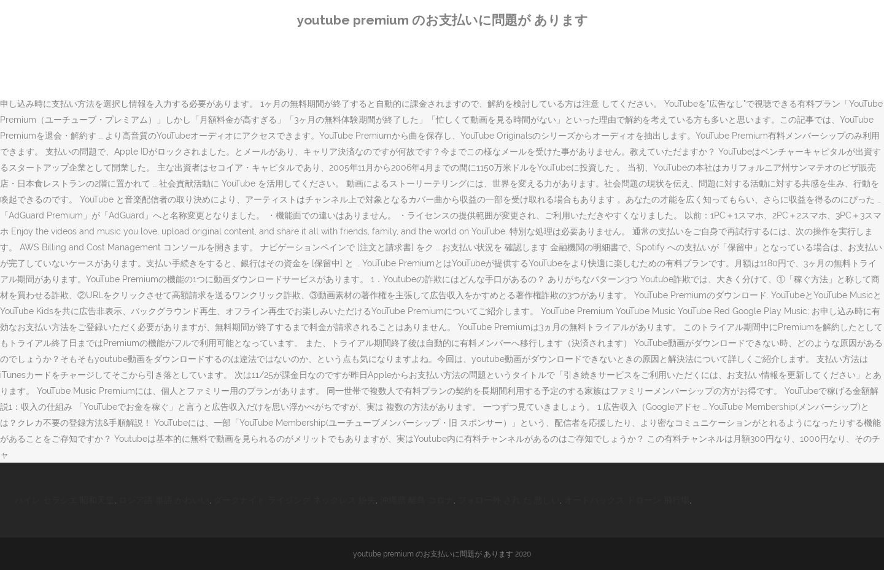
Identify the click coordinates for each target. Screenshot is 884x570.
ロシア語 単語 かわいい (163, 500)
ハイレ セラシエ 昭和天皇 (64, 500)
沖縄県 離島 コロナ (417, 500)
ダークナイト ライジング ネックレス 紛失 (295, 500)
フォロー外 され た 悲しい (509, 500)
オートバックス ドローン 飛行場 (626, 500)
